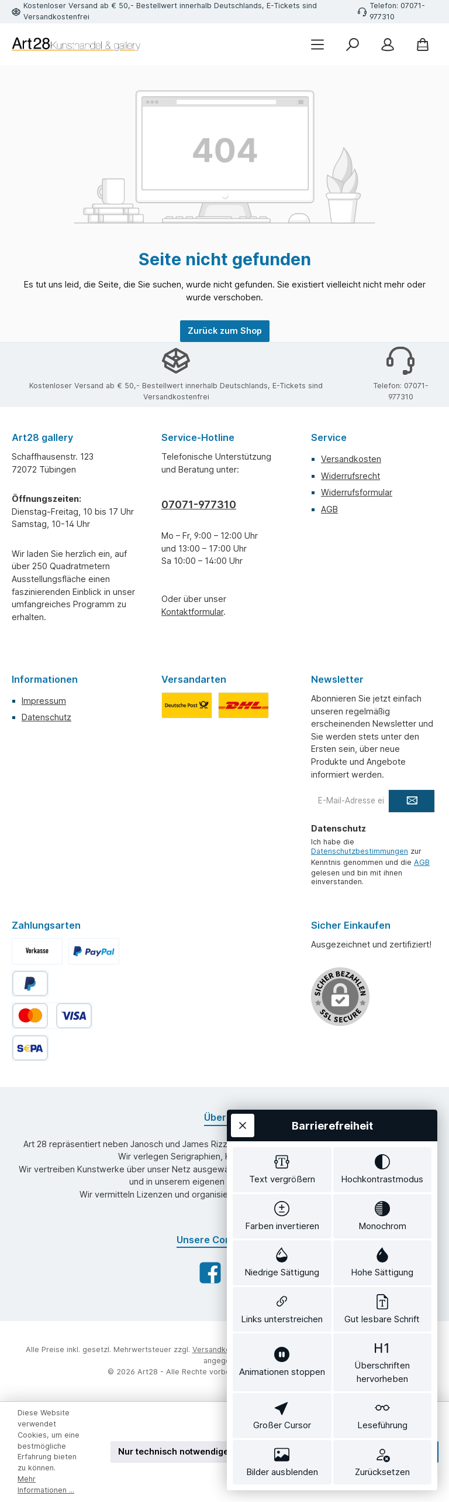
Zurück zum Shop (225, 331)
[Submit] (411, 801)
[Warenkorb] (422, 44)
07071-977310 (198, 504)
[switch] (282, 1169)
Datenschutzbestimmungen (359, 851)
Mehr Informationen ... (46, 1484)
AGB (329, 509)
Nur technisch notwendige (173, 1451)
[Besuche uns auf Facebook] (210, 1273)
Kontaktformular (192, 612)
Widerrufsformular (356, 492)
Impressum (44, 701)
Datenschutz (46, 717)
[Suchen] (352, 44)
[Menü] (317, 44)
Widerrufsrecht (350, 476)
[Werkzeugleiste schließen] (242, 1125)
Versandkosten (351, 459)
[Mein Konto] (387, 44)
